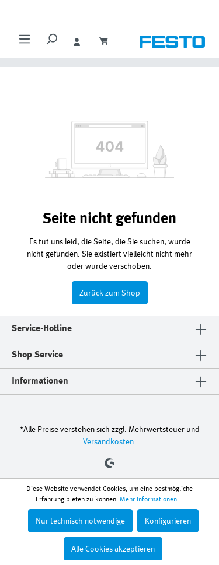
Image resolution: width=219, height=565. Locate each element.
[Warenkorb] (105, 42)
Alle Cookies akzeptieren (113, 548)
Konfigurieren (168, 520)
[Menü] (24, 42)
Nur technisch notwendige (80, 520)
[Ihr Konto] (78, 43)
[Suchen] (51, 42)
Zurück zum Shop (109, 292)
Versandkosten (108, 441)
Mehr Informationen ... (152, 499)
